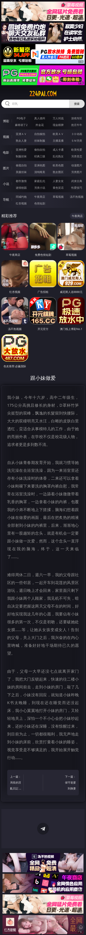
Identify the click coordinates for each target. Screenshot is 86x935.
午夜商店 (39, 197)
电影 (6, 152)
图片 (6, 168)
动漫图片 (76, 165)
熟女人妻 (21, 140)
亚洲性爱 (21, 149)
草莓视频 (58, 197)
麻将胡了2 (21, 125)
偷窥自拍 (21, 165)
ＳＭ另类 (76, 140)
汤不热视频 (76, 197)
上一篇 (16, 783)
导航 (6, 199)
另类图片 (76, 172)
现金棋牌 (58, 125)
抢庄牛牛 (76, 125)
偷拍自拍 (39, 149)
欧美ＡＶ (58, 134)
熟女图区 (58, 172)
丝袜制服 (39, 140)
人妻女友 (58, 181)
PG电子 (21, 118)
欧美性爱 (76, 149)
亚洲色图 (39, 165)
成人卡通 (58, 149)
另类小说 (39, 188)
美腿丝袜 (21, 172)
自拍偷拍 (39, 134)
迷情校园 (21, 188)
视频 (6, 137)
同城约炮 (21, 197)
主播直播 (58, 140)
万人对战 (58, 118)
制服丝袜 (21, 156)
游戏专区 (76, 118)
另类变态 (76, 156)
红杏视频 (21, 203)
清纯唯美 (39, 172)
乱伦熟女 (58, 156)
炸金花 (40, 125)
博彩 (6, 121)
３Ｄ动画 (76, 134)
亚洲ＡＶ (21, 134)
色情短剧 (39, 203)
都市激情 (21, 181)
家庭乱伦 (39, 181)
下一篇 (70, 783)
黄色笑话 (58, 188)
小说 (6, 184)
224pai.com (43, 94)
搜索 (77, 104)
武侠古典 (76, 181)
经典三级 (39, 156)
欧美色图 (58, 165)
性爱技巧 (76, 188)
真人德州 (39, 118)
